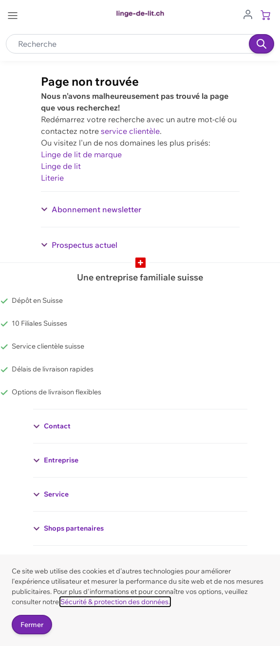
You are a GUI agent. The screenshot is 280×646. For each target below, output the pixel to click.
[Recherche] (261, 44)
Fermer (31, 624)
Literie (52, 178)
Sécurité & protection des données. (115, 601)
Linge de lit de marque (81, 154)
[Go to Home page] (140, 14)
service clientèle (130, 131)
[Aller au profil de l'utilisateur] (248, 13)
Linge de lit (61, 166)
